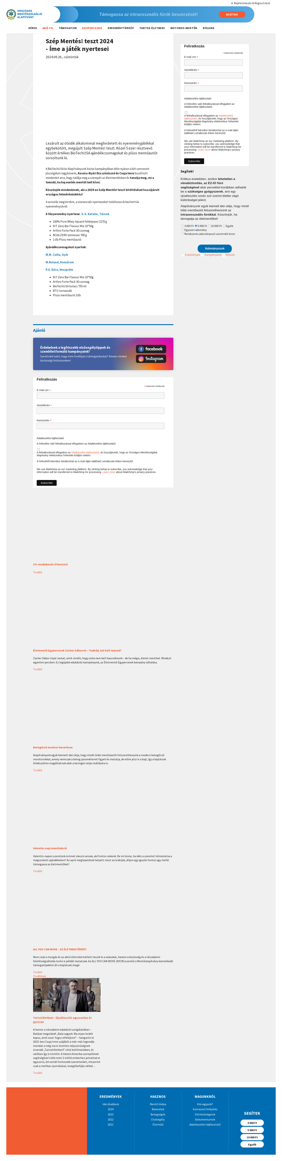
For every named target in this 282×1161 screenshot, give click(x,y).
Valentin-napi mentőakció (50, 848)
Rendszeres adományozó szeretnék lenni (209, 234)
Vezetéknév (44, 405)
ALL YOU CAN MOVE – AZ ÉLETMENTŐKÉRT (60, 949)
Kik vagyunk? (205, 1104)
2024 (110, 1109)
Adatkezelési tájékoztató (50, 438)
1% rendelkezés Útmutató (50, 564)
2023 (110, 1114)
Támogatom (68, 28)
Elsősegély (158, 1119)
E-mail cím (44, 390)
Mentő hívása (158, 1104)
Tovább (37, 572)
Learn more (109, 472)
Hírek (32, 28)
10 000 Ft (216, 226)
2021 (110, 1124)
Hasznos (158, 1096)
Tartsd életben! (152, 28)
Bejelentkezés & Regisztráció (250, 3)
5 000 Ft (202, 226)
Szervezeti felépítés (205, 1109)
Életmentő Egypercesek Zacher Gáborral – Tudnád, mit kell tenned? (77, 650)
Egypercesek (92, 28)
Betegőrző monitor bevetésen (53, 747)
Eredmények (190, 254)
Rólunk (209, 28)
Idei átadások (111, 1104)
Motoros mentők (184, 28)
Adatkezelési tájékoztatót (85, 452)
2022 (110, 1119)
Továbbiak (39, 976)
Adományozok (214, 248)
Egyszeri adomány (195, 230)
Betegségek (158, 1114)
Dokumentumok (205, 1119)
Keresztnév (44, 420)
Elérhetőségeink (205, 1114)
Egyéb (229, 226)
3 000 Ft (189, 226)
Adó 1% (47, 28)
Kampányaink (210, 254)
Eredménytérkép (121, 28)
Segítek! (232, 14)
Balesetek (158, 1109)
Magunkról (205, 1096)
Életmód (158, 1124)
